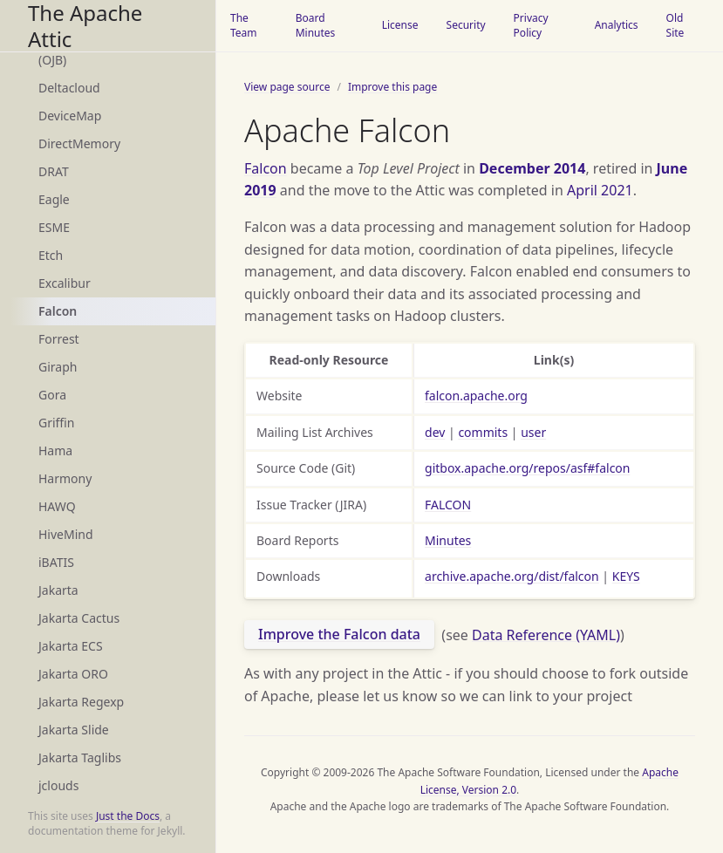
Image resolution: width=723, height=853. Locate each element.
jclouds (58, 785)
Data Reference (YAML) (546, 634)
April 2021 (600, 190)
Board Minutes (316, 25)
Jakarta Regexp (81, 701)
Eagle (54, 199)
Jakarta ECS (70, 646)
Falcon (57, 311)
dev (435, 432)
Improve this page (392, 86)
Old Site (675, 25)
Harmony (65, 478)
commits (483, 432)
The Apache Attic (85, 25)
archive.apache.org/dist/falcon (512, 576)
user (533, 432)
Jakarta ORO (73, 673)
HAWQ (57, 506)
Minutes (448, 540)
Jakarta (58, 590)
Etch (50, 255)
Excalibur (64, 283)
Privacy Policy (531, 25)
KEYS (626, 576)
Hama (55, 450)
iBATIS (56, 562)
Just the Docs (128, 816)
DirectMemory (79, 143)
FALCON (448, 504)
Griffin (56, 422)
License (400, 24)
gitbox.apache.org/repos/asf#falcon (527, 468)
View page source (287, 86)
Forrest (58, 339)
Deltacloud (69, 87)
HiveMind (65, 534)
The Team (243, 25)
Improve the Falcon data (339, 634)
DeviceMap (69, 115)
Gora (52, 394)
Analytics (616, 24)
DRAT (53, 171)
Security (466, 24)
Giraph (57, 366)
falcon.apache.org (476, 395)
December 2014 (532, 168)
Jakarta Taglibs (79, 757)
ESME (54, 227)
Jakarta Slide (73, 729)
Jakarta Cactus (78, 618)
